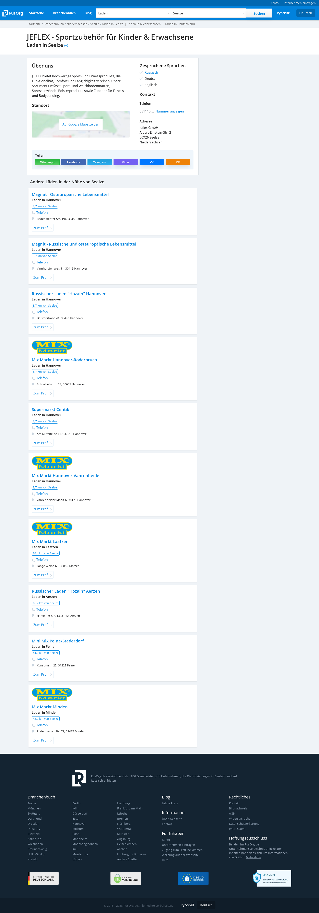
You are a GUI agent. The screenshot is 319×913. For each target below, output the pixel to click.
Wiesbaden (35, 844)
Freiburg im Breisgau (131, 854)
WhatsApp (47, 162)
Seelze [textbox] (178, 13)
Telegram (99, 162)
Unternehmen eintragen (178, 845)
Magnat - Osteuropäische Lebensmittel (70, 194)
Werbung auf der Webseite (179, 855)
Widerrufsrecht (239, 818)
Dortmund (35, 818)
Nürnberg (123, 824)
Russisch (151, 72)
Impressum (236, 829)
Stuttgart (33, 813)
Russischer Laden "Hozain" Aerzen (65, 591)
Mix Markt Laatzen (50, 541)
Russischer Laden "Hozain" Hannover (68, 293)
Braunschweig (37, 849)
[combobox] (133, 13)
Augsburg (123, 839)
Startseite (34, 24)
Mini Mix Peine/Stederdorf (57, 641)
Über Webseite (171, 819)
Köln (75, 808)
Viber (125, 162)
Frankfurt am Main (129, 808)
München (34, 808)
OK (178, 162)
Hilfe (165, 860)
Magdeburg (80, 854)
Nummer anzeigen (170, 111)
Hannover (78, 824)
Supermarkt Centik (50, 409)
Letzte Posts (170, 803)
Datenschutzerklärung (243, 824)
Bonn (76, 834)
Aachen (122, 849)
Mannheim (79, 839)
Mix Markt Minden (50, 707)
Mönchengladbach (84, 844)
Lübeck (77, 859)
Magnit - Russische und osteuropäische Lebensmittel (83, 244)
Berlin (76, 803)
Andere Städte (126, 859)
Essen (76, 818)
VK (152, 162)
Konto (166, 840)
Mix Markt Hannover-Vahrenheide (65, 475)
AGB (232, 813)
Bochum (77, 829)
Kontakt (167, 824)
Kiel (74, 849)
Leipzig (121, 813)
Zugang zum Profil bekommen (182, 850)
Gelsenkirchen (126, 844)
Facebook (73, 162)
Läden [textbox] (103, 13)
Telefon (40, 212)
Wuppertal (124, 829)
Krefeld (32, 859)
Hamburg (123, 803)
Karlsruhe (34, 839)
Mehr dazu (247, 857)
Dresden (33, 824)
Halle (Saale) (36, 854)
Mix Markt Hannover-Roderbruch (64, 360)
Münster (122, 834)
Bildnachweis (237, 808)
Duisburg (34, 829)
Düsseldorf (79, 813)
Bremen (122, 818)
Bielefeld (33, 834)
